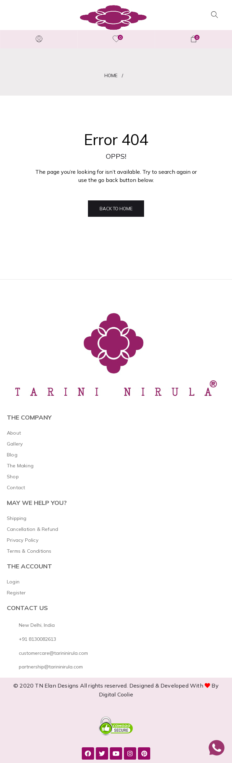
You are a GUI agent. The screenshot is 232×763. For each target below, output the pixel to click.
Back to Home (116, 208)
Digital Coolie (116, 694)
